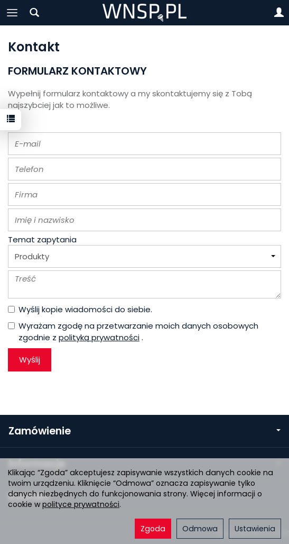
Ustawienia (255, 528)
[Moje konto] (279, 12)
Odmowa (200, 528)
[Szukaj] (34, 12)
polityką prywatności (99, 337)
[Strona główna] (144, 12)
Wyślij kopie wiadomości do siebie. (80, 309)
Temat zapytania (42, 239)
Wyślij (29, 359)
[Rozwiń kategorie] (12, 12)
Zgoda (153, 528)
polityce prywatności (80, 504)
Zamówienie (144, 431)
